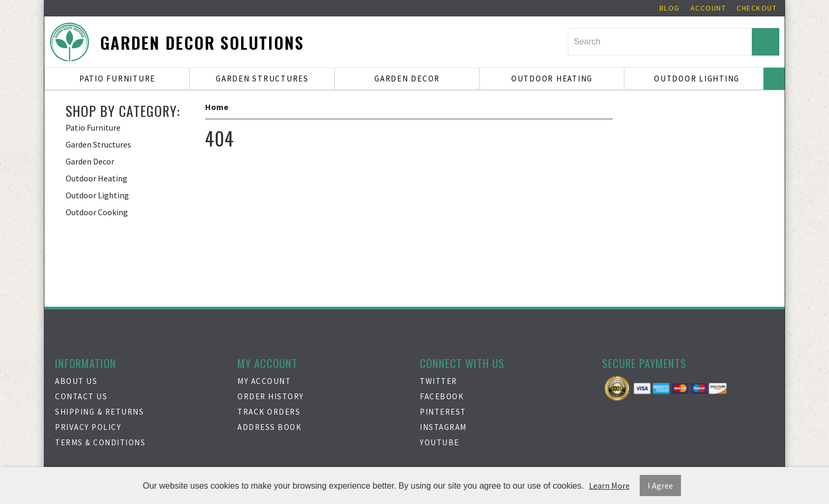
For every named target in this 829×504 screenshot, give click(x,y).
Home (216, 107)
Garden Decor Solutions (202, 42)
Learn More (609, 485)
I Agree (660, 485)
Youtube (439, 442)
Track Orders (268, 412)
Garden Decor (407, 79)
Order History (270, 396)
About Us (76, 381)
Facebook (442, 396)
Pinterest (443, 412)
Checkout (756, 8)
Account (708, 8)
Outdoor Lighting (697, 79)
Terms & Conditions (100, 442)
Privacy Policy (88, 427)
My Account (264, 381)
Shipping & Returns (99, 412)
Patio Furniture (117, 79)
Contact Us (81, 396)
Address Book (269, 427)
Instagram (443, 427)
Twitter (438, 381)
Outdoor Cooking (97, 212)
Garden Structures (262, 79)
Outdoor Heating (552, 79)
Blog (669, 8)
